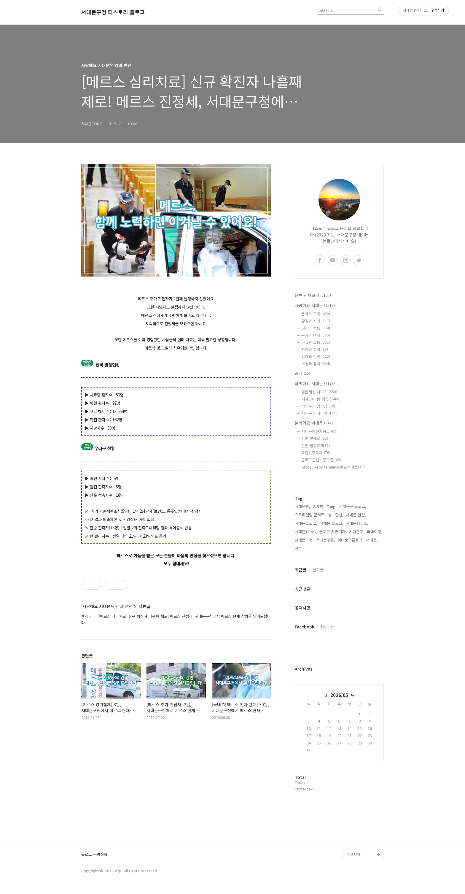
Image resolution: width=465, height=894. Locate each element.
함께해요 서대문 (315, 383)
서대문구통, (325, 540)
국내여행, (374, 531)
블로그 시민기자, (333, 531)
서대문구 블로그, (352, 506)
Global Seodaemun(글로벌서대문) (334, 467)
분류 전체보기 (313, 295)
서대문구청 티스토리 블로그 (113, 12)
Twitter (327, 627)
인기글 (318, 570)
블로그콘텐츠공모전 (321, 460)
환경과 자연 (315, 321)
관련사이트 (355, 854)
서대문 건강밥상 (318, 406)
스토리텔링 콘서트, (310, 514)
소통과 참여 (315, 363)
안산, (339, 514)
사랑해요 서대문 (315, 305)
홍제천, (318, 506)
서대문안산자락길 (319, 431)
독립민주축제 (315, 452)
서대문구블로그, (350, 540)
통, (330, 514)
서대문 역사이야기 (320, 413)
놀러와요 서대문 (314, 423)
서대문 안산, (356, 514)
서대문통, (302, 506)
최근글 (300, 570)
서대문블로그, (306, 523)
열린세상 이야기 (319, 392)
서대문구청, (304, 540)
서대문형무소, (357, 523)
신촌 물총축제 (316, 445)
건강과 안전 (315, 356)
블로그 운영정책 (94, 854)
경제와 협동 (315, 328)
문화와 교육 (315, 314)
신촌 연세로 (314, 438)
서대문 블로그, (331, 523)
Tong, (332, 506)
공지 (302, 373)
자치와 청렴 (314, 349)
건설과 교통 (315, 342)
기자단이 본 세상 (320, 399)
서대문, (372, 540)
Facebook (304, 627)
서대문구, (356, 531)
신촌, (299, 548)
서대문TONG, (306, 531)
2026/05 (339, 695)
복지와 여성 (315, 335)
